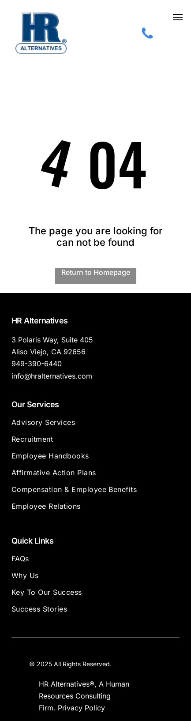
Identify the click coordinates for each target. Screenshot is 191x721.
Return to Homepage (95, 272)
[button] (178, 17)
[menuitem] (95, 426)
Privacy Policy (81, 707)
